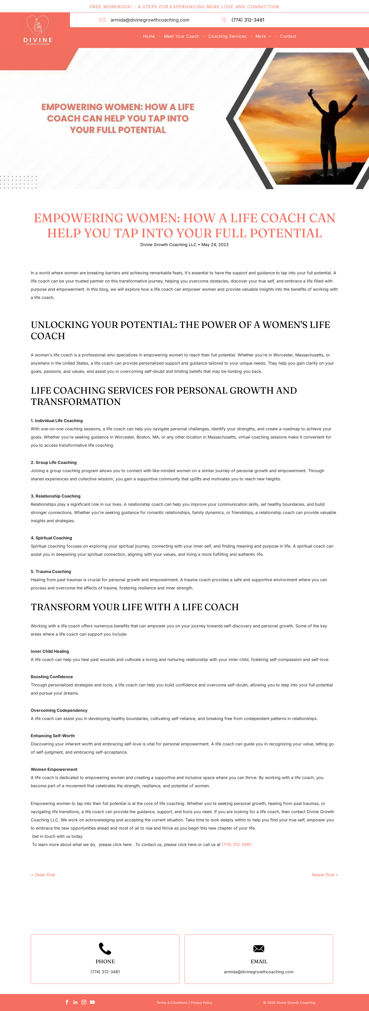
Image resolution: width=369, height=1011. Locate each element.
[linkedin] (75, 1003)
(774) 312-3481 (247, 20)
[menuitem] (149, 36)
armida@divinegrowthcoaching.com (150, 20)
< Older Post (43, 874)
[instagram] (83, 1003)
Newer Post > (325, 874)
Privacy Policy (201, 1002)
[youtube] (92, 1003)
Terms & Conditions (172, 1002)
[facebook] (66, 1003)
